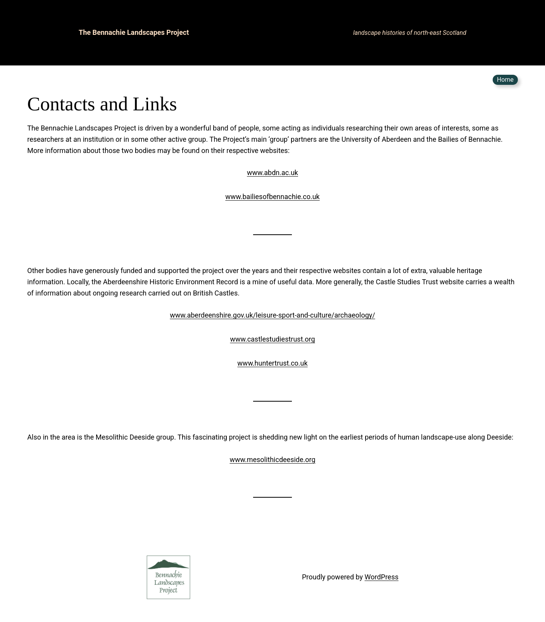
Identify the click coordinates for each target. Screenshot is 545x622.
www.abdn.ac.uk (272, 172)
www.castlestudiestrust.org (272, 339)
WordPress (381, 577)
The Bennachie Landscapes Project (134, 32)
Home (505, 79)
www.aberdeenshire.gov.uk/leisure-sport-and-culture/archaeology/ (272, 315)
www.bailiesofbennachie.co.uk (272, 196)
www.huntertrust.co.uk (272, 363)
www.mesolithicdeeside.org (272, 459)
